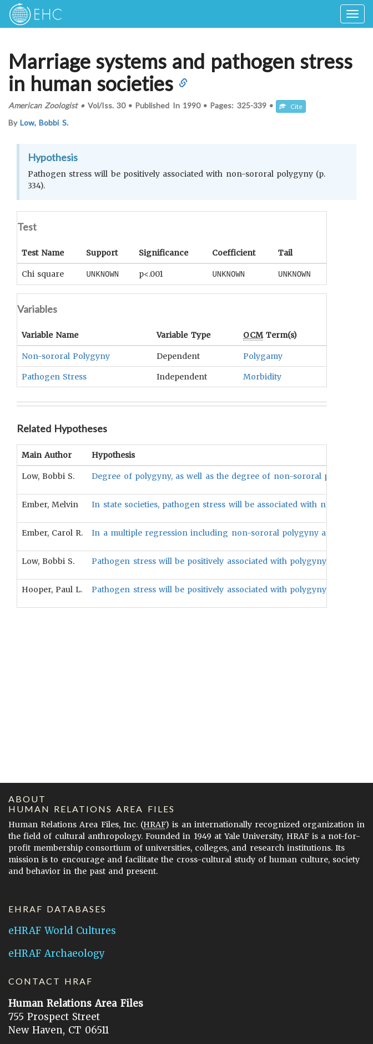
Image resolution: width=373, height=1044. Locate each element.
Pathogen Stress (54, 376)
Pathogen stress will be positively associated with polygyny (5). (216, 589)
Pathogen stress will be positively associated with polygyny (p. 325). (225, 561)
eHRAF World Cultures (62, 931)
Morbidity (262, 376)
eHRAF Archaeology (56, 953)
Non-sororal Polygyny (66, 356)
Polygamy (263, 356)
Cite (291, 106)
